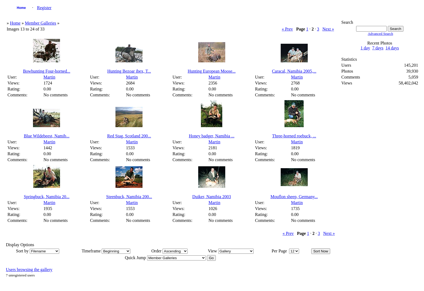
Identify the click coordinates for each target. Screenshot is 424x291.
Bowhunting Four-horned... (46, 71)
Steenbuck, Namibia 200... (129, 196)
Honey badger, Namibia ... (211, 136)
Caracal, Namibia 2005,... (294, 71)
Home (21, 8)
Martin (49, 77)
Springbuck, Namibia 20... (46, 196)
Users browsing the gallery (29, 269)
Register (44, 7)
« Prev (287, 29)
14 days (392, 48)
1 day (365, 48)
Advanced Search (380, 34)
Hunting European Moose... (212, 71)
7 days (377, 48)
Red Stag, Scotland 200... (129, 136)
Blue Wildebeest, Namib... (46, 136)
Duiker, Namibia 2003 (211, 196)
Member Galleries (40, 23)
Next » (328, 29)
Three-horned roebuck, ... (294, 136)
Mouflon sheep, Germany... (294, 196)
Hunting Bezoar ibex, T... (129, 71)
